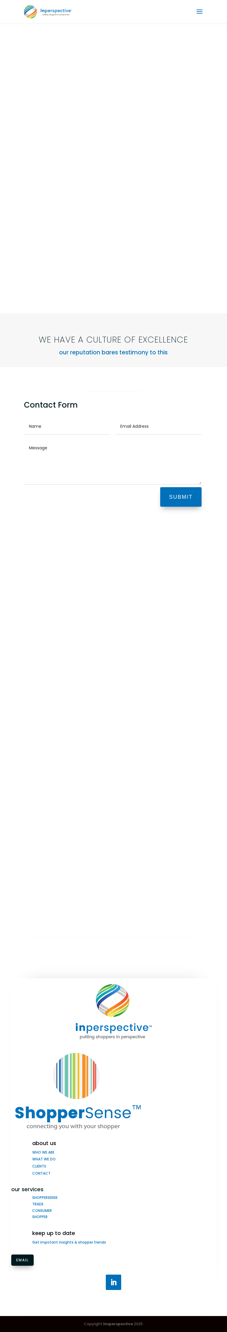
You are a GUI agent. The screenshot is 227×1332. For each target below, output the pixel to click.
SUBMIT (181, 497)
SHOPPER (40, 1216)
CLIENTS (39, 1166)
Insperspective (118, 1323)
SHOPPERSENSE (45, 1197)
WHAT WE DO (44, 1159)
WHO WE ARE (43, 1152)
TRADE (37, 1204)
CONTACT (41, 1173)
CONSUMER (42, 1210)
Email (22, 1259)
